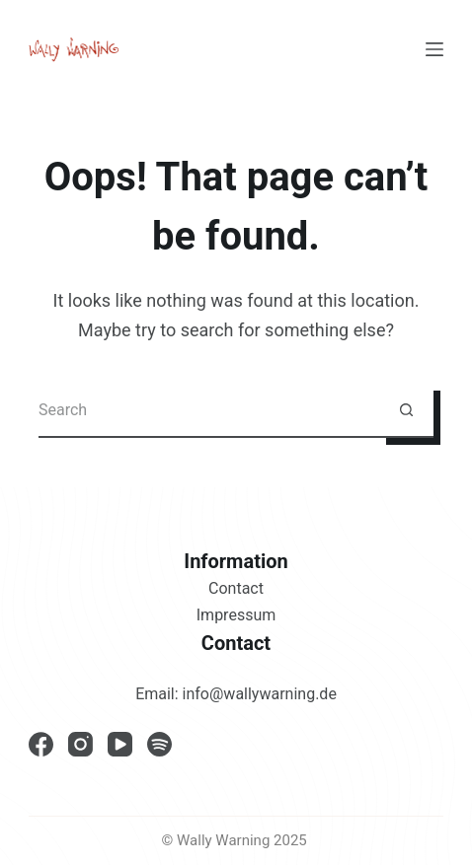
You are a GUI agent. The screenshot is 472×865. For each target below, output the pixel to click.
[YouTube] (120, 744)
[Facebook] (41, 744)
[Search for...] (209, 411)
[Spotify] (159, 744)
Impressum (236, 615)
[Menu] (434, 49)
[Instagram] (80, 744)
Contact (236, 588)
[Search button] (406, 411)
